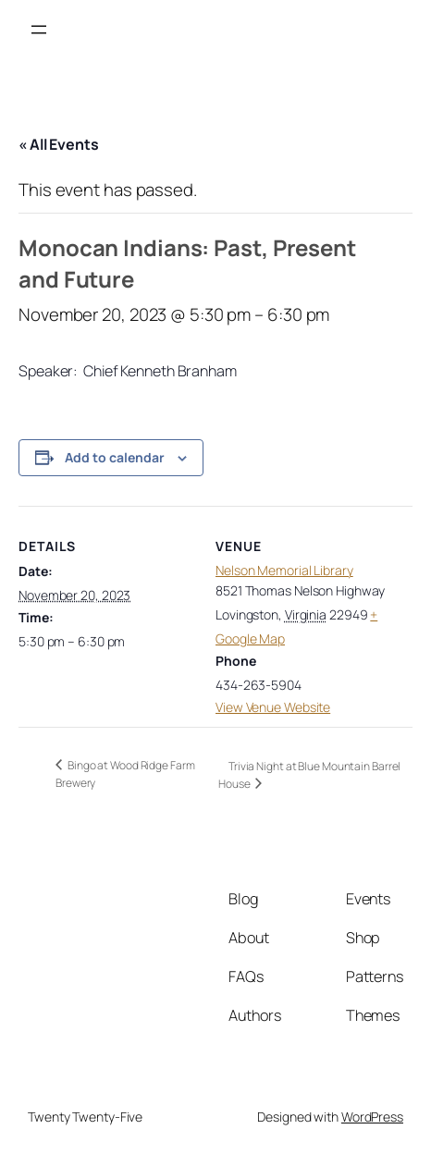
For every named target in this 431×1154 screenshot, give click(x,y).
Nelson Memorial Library (284, 570)
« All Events (58, 144)
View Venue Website (273, 707)
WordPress (372, 1116)
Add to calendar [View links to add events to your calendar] (115, 457)
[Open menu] (39, 29)
